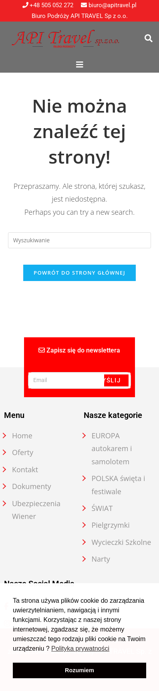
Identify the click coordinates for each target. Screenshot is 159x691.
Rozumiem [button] (79, 670)
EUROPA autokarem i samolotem (112, 448)
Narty (101, 559)
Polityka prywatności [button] (80, 648)
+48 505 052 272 (48, 5)
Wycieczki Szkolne (121, 542)
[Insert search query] (79, 240)
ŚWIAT (102, 508)
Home (22, 435)
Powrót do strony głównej (79, 272)
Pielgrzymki (111, 525)
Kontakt (25, 469)
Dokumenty (31, 486)
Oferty (22, 452)
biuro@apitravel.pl (109, 5)
